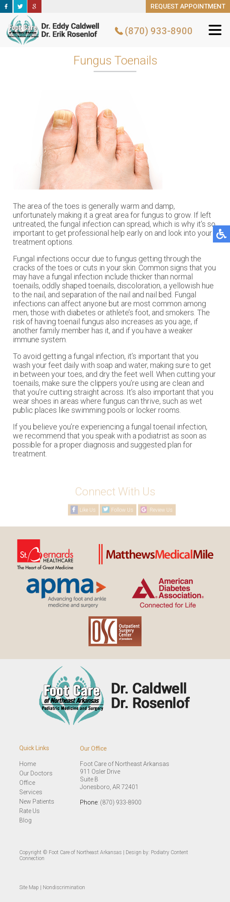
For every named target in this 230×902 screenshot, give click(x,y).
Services (30, 792)
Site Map (29, 887)
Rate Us (29, 810)
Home (27, 763)
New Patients (36, 801)
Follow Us (122, 510)
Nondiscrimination (64, 887)
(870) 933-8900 (159, 31)
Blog (25, 820)
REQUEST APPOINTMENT (187, 6)
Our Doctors (36, 773)
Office (27, 782)
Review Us (161, 510)
